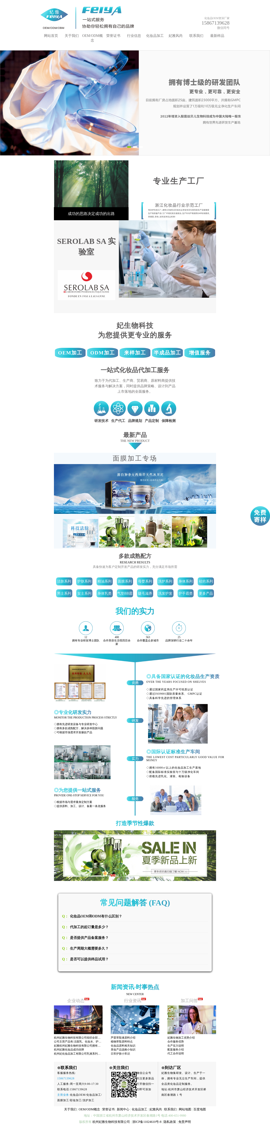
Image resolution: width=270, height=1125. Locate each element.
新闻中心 (123, 1109)
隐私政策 (170, 1121)
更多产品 (206, 593)
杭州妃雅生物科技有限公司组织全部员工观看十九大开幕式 (89, 1037)
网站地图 (185, 1109)
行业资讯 (135, 1000)
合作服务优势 (175, 1041)
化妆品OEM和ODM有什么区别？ (96, 916)
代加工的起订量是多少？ (89, 927)
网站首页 (51, 36)
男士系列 (64, 593)
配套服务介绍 (175, 1049)
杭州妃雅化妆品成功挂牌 (69, 1049)
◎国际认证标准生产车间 (173, 751)
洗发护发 (165, 593)
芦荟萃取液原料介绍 (123, 1037)
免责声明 (184, 1121)
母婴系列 (145, 581)
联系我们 (196, 36)
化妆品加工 (155, 36)
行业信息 (134, 36)
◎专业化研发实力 (72, 712)
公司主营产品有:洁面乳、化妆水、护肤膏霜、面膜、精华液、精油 (94, 1041)
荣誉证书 (113, 36)
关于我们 (72, 36)
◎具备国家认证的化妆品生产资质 (183, 676)
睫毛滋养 (145, 593)
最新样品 (217, 36)
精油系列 (104, 581)
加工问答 (192, 1000)
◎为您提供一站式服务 (77, 790)
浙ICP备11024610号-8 (147, 1121)
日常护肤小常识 (120, 1053)
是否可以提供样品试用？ (89, 959)
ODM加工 (102, 353)
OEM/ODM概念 (89, 1109)
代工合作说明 (175, 1053)
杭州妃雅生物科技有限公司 (111, 1121)
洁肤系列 (64, 581)
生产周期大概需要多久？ (89, 948)
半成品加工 (167, 353)
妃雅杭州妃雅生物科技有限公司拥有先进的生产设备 (85, 1045)
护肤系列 (84, 581)
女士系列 (84, 593)
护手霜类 (186, 593)
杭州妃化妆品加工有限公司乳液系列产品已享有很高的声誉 (89, 1053)
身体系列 (186, 581)
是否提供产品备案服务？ (89, 938)
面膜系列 (125, 581)
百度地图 (199, 1109)
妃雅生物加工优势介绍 (181, 1037)
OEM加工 (70, 353)
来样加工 (135, 353)
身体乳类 (104, 593)
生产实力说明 (175, 1045)
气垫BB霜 (124, 593)
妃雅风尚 (176, 36)
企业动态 (75, 1000)
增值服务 (200, 353)
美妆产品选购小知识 (123, 1049)
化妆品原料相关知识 (123, 1045)
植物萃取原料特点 (122, 1041)
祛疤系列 (206, 581)
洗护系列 (165, 581)
